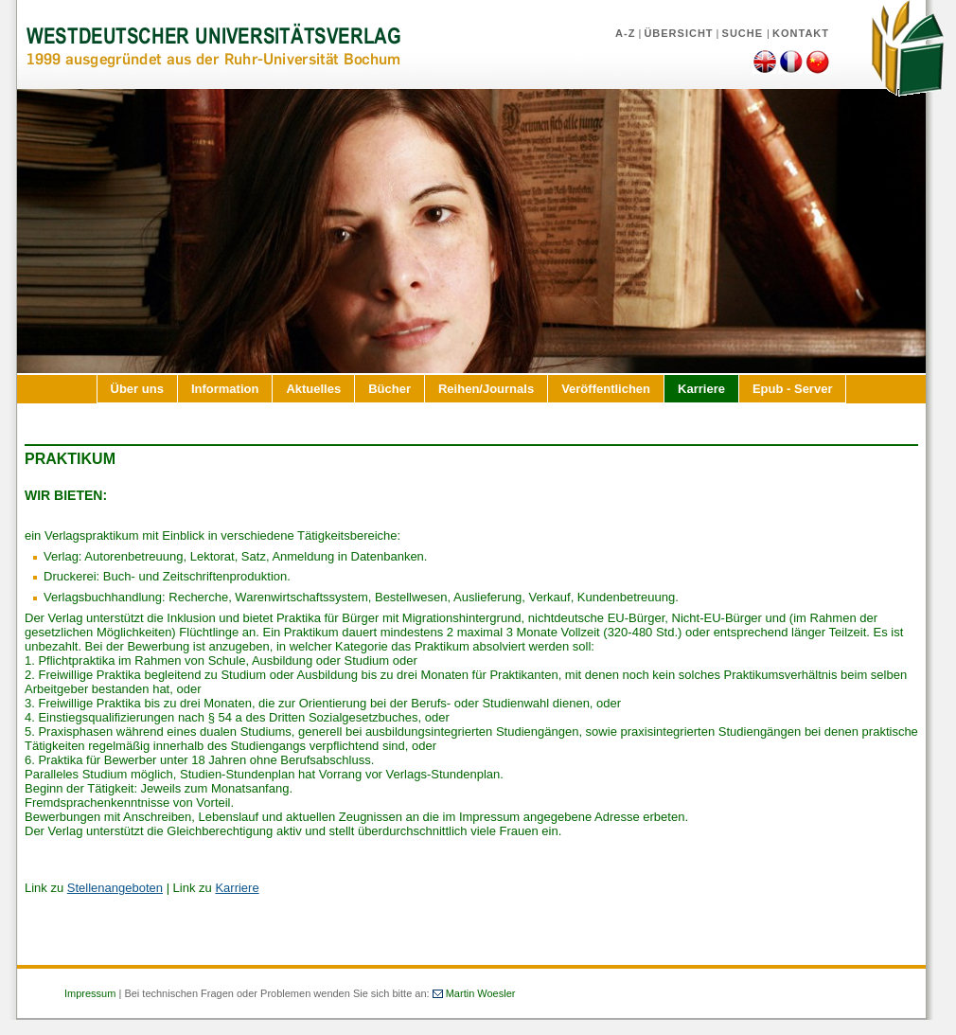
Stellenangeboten (115, 888)
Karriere (701, 389)
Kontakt (800, 33)
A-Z (625, 33)
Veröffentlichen (605, 389)
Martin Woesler (481, 993)
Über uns (137, 389)
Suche (745, 33)
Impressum (89, 993)
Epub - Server (792, 389)
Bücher (389, 389)
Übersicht (678, 33)
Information (225, 389)
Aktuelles (313, 389)
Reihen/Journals (486, 389)
